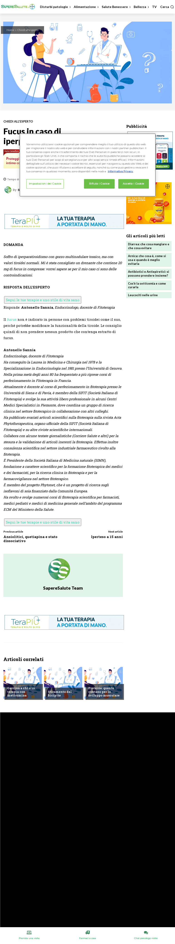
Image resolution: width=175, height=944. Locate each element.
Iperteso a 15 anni (107, 536)
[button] (167, 7)
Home (10, 30)
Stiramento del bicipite (60, 693)
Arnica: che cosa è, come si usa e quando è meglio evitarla (147, 259)
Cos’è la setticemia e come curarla (147, 285)
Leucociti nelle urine (143, 295)
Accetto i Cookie (133, 183)
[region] (88, 165)
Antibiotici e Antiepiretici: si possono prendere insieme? (148, 273)
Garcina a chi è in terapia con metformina (21, 691)
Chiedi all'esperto (27, 30)
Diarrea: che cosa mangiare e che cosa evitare (148, 246)
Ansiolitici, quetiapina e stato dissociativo (30, 538)
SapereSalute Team (63, 588)
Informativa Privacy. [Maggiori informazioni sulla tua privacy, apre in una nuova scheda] (120, 171)
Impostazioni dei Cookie (45, 183)
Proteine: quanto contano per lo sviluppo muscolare (104, 691)
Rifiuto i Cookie (99, 183)
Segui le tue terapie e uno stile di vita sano (42, 300)
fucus (12, 319)
